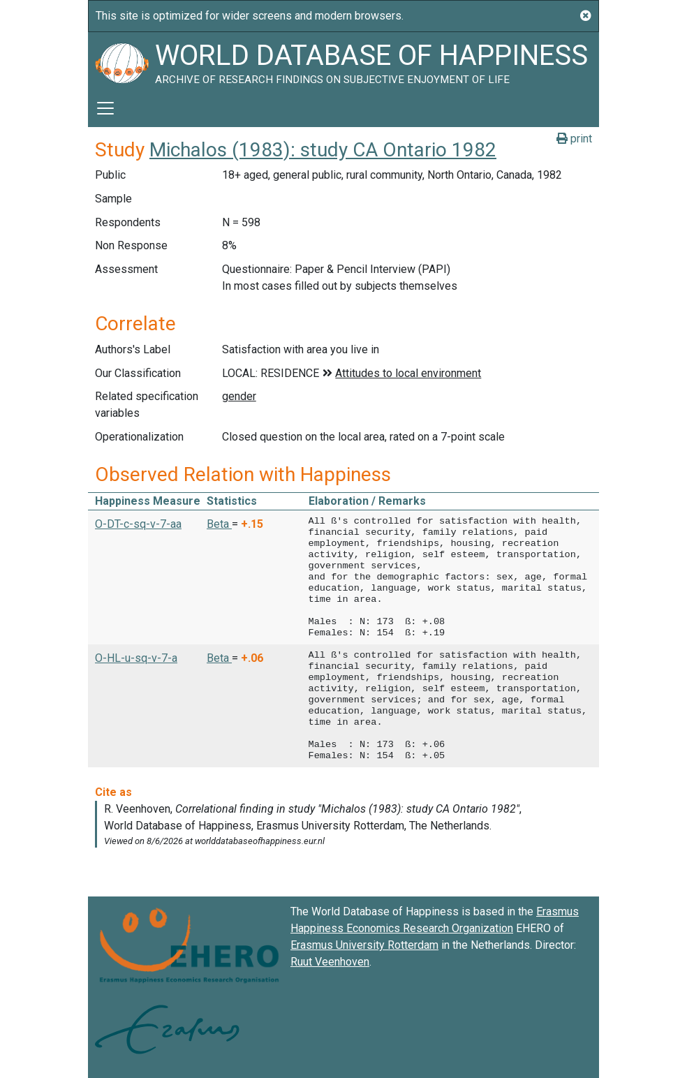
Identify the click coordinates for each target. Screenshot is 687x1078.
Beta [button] (219, 524)
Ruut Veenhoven (329, 961)
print (574, 138)
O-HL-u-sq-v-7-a (136, 658)
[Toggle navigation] (105, 108)
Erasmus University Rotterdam (364, 945)
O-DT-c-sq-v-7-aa (138, 524)
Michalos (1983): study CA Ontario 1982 (322, 149)
